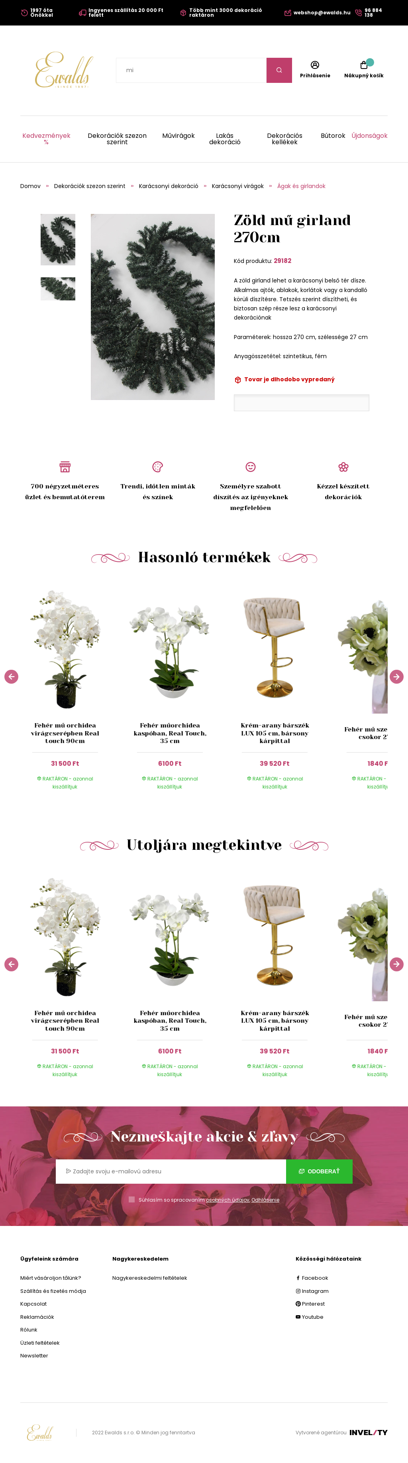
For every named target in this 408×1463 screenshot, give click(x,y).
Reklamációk (37, 1317)
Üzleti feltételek (40, 1343)
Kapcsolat (33, 1304)
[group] (72, 690)
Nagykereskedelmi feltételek (149, 1278)
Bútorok (333, 136)
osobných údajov (227, 1199)
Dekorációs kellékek (284, 139)
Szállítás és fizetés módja (53, 1291)
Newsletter (34, 1355)
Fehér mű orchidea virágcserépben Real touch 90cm (65, 733)
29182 (282, 261)
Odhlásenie (265, 1199)
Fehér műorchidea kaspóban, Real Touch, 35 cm (169, 733)
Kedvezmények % (46, 139)
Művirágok (178, 136)
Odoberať (319, 1171)
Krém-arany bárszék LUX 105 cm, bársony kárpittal (274, 733)
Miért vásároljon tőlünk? (50, 1278)
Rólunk (28, 1330)
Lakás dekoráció (225, 139)
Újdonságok (369, 136)
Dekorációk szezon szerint (117, 139)
